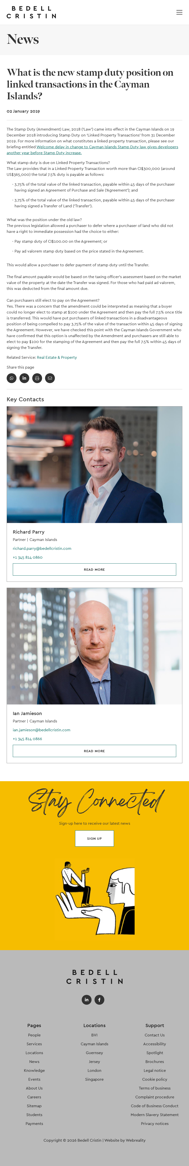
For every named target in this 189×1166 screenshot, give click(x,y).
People (34, 1035)
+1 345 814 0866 (27, 738)
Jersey (94, 1061)
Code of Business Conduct (154, 1105)
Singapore (94, 1079)
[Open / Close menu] (179, 12)
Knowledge (34, 1070)
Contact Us (155, 1035)
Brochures (154, 1061)
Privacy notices (155, 1123)
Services (34, 1043)
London (94, 1070)
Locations (34, 1052)
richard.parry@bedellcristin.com (42, 548)
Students (34, 1114)
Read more (94, 569)
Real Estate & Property (57, 357)
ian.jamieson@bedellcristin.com (41, 729)
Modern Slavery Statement (155, 1114)
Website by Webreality (125, 1140)
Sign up (94, 838)
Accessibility (154, 1043)
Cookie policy (154, 1079)
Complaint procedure (154, 1097)
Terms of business (155, 1088)
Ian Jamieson (27, 713)
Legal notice (155, 1070)
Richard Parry (29, 532)
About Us (34, 1088)
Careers (34, 1097)
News (34, 1061)
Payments (34, 1123)
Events (34, 1079)
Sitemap (34, 1105)
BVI (94, 1035)
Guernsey (94, 1052)
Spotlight (154, 1052)
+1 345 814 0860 (28, 557)
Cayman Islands (94, 1043)
